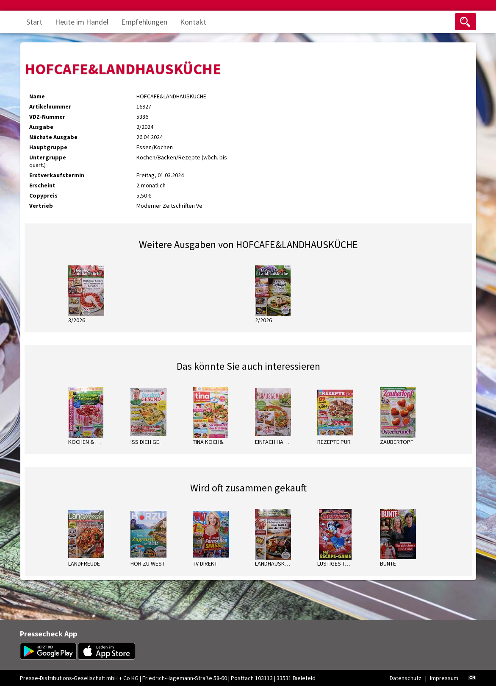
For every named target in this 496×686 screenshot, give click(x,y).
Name (37, 96)
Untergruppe (47, 157)
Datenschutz (405, 678)
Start (34, 22)
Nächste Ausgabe (53, 137)
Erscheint (42, 185)
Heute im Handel (81, 22)
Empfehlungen (144, 22)
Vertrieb (41, 205)
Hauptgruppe (48, 147)
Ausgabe (41, 127)
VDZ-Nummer (47, 116)
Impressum (444, 678)
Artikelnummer (50, 106)
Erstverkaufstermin (56, 175)
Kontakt (193, 22)
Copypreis (43, 195)
